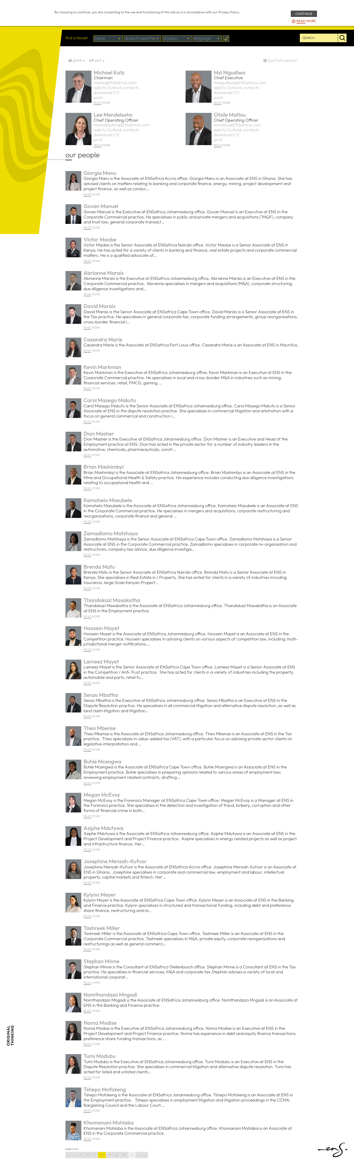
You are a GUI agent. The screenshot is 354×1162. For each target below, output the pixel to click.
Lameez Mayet (101, 661)
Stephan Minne (101, 961)
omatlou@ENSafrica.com (237, 125)
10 (102, 1154)
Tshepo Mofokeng (105, 1089)
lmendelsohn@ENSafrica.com (121, 125)
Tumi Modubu (100, 1056)
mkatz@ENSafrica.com (115, 82)
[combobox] (108, 38)
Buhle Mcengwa (102, 761)
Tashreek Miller (102, 928)
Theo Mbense (100, 728)
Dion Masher (99, 433)
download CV (106, 92)
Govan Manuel (101, 206)
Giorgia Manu (100, 172)
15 (132, 1154)
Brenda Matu (99, 566)
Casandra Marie (103, 339)
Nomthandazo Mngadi (110, 994)
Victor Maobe (100, 239)
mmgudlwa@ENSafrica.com (240, 82)
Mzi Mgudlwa (229, 72)
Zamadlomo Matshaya (111, 533)
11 (109, 1154)
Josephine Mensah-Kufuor (115, 861)
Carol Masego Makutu (110, 400)
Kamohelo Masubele (108, 500)
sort (99, 60)
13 (124, 1154)
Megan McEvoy (102, 794)
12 (117, 1154)
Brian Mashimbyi (103, 466)
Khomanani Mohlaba (109, 1122)
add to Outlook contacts (116, 87)
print (79, 60)
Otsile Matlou (230, 114)
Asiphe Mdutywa (103, 828)
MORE (102, 103)
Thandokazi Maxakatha (112, 600)
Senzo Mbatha (101, 694)
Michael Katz (109, 72)
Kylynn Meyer (100, 894)
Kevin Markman (102, 367)
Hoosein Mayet (101, 628)
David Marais (100, 306)
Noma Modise (100, 1022)
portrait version (282, 60)
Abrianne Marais (104, 272)
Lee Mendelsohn (113, 114)
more (306, 21)
